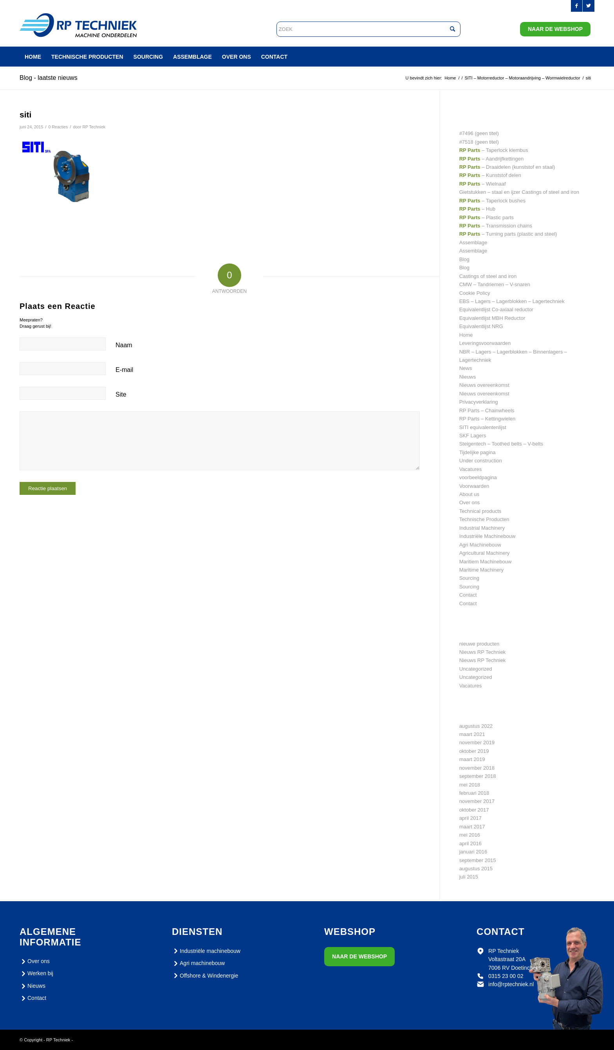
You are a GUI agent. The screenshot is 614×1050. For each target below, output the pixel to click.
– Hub (477, 209)
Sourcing (469, 578)
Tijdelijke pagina (477, 452)
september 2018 (477, 776)
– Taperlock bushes (492, 201)
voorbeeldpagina (478, 477)
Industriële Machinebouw (487, 536)
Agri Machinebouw (480, 545)
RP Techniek (93, 126)
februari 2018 (474, 793)
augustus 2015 (476, 868)
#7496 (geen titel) (479, 133)
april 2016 (470, 843)
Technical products (480, 511)
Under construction (480, 461)
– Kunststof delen (490, 175)
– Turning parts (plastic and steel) (508, 234)
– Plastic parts (486, 217)
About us (469, 494)
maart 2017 (472, 827)
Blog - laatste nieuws (49, 77)
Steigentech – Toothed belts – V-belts (501, 444)
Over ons (469, 502)
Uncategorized (475, 669)
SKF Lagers (472, 435)
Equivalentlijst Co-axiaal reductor (496, 309)
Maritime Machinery (481, 570)
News (465, 368)
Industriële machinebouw (206, 951)
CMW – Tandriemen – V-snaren (494, 284)
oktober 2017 (474, 810)
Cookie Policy (474, 293)
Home (466, 335)
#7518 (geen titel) (479, 142)
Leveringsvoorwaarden (485, 343)
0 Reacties (58, 126)
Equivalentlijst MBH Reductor (492, 318)
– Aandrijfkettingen (491, 159)
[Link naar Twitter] (588, 6)
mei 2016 (469, 835)
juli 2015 (468, 877)
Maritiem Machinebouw (485, 562)
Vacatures (470, 469)
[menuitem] (33, 57)
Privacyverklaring (478, 402)
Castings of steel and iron (488, 276)
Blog (464, 259)
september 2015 (477, 860)
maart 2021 (472, 734)
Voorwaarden (474, 486)
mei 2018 (469, 785)
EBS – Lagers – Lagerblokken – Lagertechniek (512, 301)
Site (121, 394)
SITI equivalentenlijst (482, 427)
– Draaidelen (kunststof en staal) (507, 167)
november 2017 (477, 801)
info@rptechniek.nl (511, 984)
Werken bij (36, 974)
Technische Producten (484, 519)
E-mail (124, 369)
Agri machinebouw (198, 963)
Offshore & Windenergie (205, 976)
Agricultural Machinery (484, 553)
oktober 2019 (474, 751)
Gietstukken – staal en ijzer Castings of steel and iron (519, 192)
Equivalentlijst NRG (481, 326)
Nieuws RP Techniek (482, 652)
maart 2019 (472, 759)
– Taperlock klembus (493, 150)
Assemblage (473, 242)
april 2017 (470, 818)
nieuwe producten (479, 644)
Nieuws (467, 377)
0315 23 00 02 (506, 976)
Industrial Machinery (482, 528)
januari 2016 (473, 852)
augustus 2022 (476, 726)
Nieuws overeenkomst (484, 385)
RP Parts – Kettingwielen (487, 419)
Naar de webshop (555, 29)
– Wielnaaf (482, 184)
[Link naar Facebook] (576, 6)
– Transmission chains (495, 226)
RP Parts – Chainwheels (487, 410)
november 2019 (477, 742)
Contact (468, 595)
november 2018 (477, 768)
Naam (124, 345)
